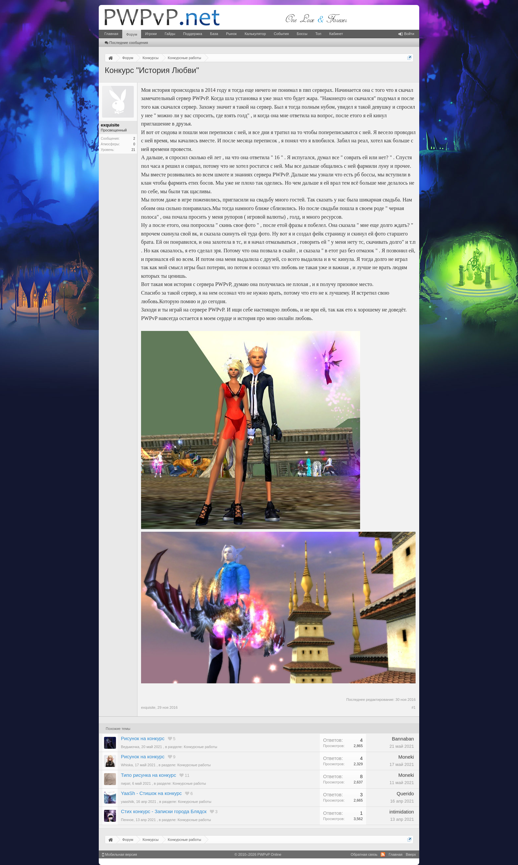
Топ (318, 34)
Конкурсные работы (200, 747)
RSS (383, 854)
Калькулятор (255, 34)
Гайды (170, 34)
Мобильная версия (119, 854)
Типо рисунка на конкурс (148, 775)
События (281, 34)
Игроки (151, 34)
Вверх (411, 854)
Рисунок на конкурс (143, 738)
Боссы (302, 34)
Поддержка (192, 34)
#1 (414, 707)
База (214, 34)
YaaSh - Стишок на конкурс (151, 793)
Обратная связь (364, 854)
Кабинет (336, 34)
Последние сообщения (126, 43)
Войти (406, 34)
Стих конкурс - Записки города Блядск (163, 811)
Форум (131, 34)
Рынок (231, 34)
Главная (111, 34)
